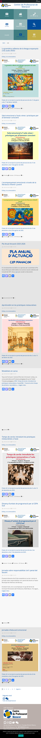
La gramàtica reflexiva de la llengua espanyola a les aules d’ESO (20, 49)
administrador (6, 53)
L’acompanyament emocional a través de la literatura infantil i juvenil (19, 183)
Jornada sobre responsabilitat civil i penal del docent (19, 571)
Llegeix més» (22, 385)
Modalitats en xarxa (9, 371)
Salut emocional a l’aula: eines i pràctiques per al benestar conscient (20, 116)
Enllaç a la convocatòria (9, 57)
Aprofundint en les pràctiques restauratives (19, 305)
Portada (5, 108)
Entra (38, 1)
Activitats (11, 108)
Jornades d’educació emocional (14, 630)
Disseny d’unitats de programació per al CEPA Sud (20, 504)
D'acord (21, 735)
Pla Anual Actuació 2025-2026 (13, 244)
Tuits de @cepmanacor (9, 701)
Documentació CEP (7, 298)
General (5, 429)
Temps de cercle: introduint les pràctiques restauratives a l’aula (18, 438)
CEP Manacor (17, 108)
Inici (4, 43)
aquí (16, 272)
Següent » (18, 689)
